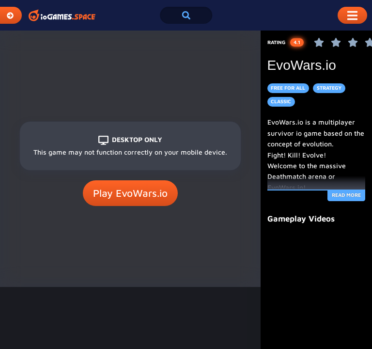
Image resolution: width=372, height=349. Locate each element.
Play (130, 193)
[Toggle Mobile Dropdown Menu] (352, 15)
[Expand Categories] (11, 15)
